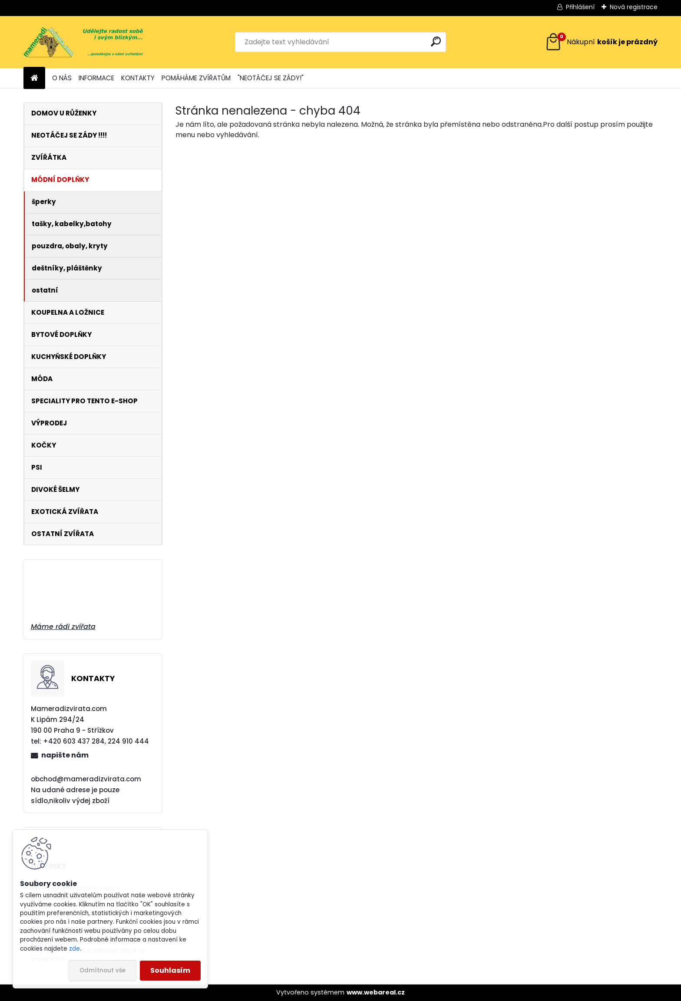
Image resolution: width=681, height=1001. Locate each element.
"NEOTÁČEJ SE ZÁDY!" (271, 77)
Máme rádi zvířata (63, 627)
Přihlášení (580, 7)
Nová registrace (634, 7)
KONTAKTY (138, 77)
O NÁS (62, 77)
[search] (436, 41)
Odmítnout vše (102, 970)
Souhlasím (170, 970)
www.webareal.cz (376, 992)
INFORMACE (96, 77)
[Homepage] (34, 78)
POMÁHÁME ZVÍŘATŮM (196, 77)
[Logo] (83, 42)
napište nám (65, 755)
